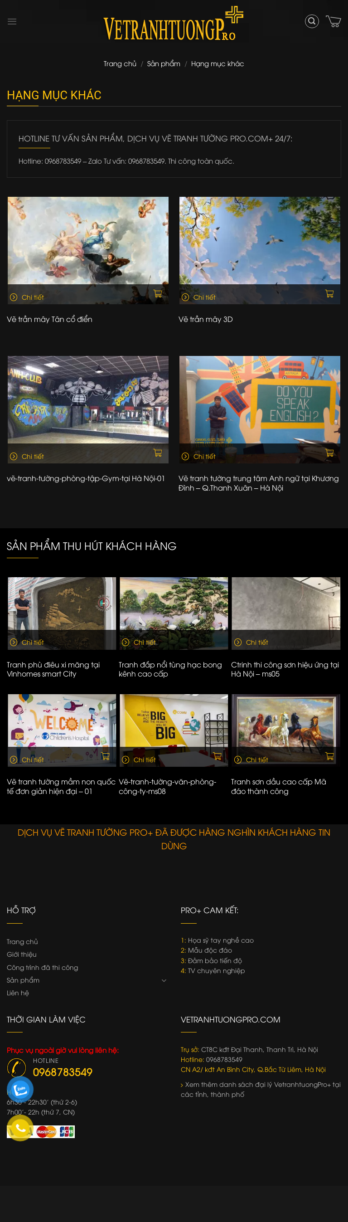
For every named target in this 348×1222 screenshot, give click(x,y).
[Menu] (12, 21)
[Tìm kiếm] (312, 21)
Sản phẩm (163, 63)
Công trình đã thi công (42, 967)
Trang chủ (120, 63)
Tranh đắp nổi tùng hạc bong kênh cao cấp (170, 669)
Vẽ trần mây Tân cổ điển (49, 319)
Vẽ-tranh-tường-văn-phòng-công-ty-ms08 (167, 786)
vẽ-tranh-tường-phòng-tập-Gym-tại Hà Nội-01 (86, 478)
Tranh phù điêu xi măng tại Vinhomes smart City (53, 669)
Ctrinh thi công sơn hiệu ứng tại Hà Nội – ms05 (285, 669)
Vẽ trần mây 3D (206, 319)
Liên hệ (18, 992)
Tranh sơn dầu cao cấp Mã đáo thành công (278, 786)
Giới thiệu (22, 953)
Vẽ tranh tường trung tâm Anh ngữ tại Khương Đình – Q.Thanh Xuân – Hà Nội (259, 482)
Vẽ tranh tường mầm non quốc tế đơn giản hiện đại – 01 (61, 786)
